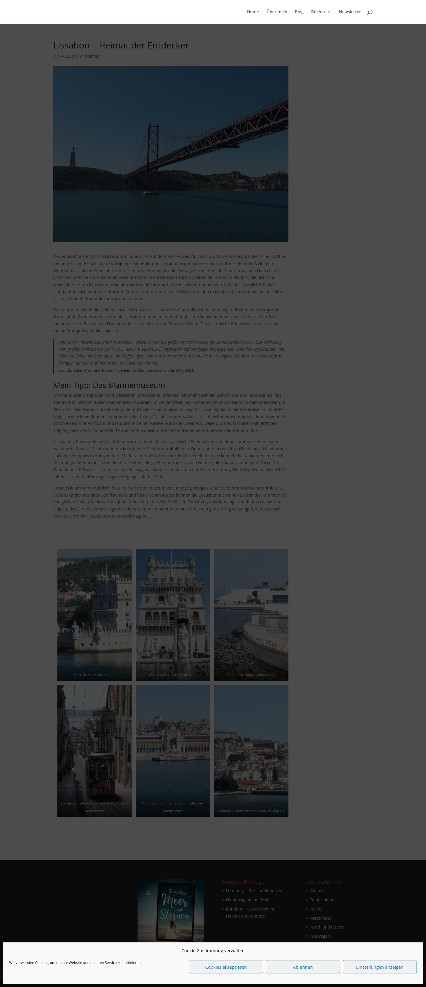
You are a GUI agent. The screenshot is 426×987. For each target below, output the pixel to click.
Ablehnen (303, 967)
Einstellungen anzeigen (380, 967)
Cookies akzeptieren (226, 967)
